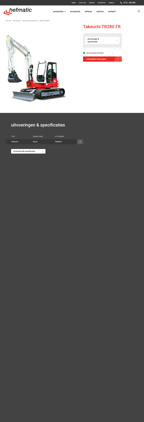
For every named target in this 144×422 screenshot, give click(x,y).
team (74, 3)
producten (58, 11)
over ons (82, 3)
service (100, 11)
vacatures (102, 3)
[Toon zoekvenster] (139, 11)
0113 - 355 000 (129, 3)
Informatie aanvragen (96, 59)
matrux (111, 3)
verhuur (88, 11)
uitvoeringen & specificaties (93, 40)
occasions (75, 11)
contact (112, 11)
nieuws (92, 3)
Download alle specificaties (24, 151)
